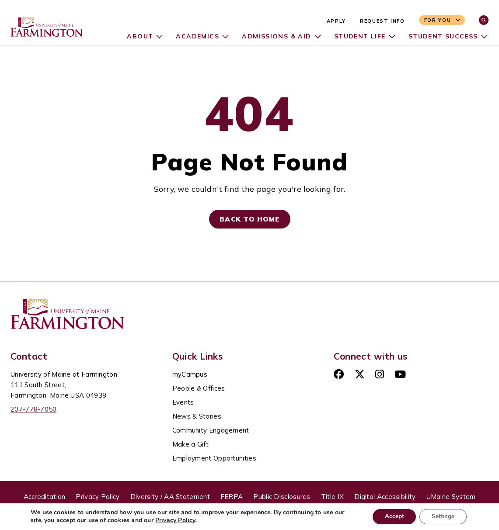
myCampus (189, 374)
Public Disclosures (281, 496)
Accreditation (45, 496)
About (138, 36)
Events (183, 402)
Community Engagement (210, 430)
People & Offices (198, 388)
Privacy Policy (97, 496)
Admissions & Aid (275, 36)
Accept (391, 516)
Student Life (359, 36)
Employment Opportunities (214, 458)
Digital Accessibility (384, 496)
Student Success (443, 36)
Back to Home (250, 219)
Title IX (332, 496)
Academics (195, 36)
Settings (442, 516)
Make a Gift (190, 444)
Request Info (382, 21)
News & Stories (196, 416)
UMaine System (451, 496)
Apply (336, 21)
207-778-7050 (33, 409)
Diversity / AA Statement (170, 496)
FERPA (231, 496)
